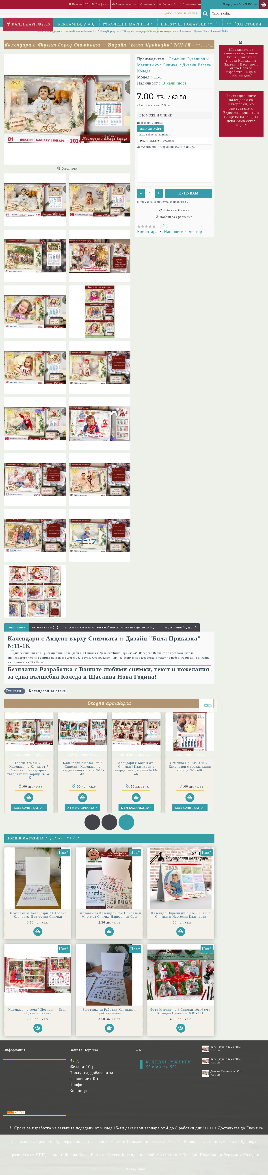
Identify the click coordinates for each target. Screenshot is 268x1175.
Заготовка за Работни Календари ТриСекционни (109, 1011)
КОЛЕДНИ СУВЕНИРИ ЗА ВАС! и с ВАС (168, 1064)
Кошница (78, 1090)
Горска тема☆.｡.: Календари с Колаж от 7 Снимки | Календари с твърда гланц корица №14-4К (82, 770)
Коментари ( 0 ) (45, 627)
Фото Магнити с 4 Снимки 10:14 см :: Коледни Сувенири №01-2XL (181, 1011)
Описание (16, 627)
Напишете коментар (183, 231)
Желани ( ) (81, 1067)
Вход (74, 1061)
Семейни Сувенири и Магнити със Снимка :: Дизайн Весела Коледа (174, 65)
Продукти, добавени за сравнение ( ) (91, 1076)
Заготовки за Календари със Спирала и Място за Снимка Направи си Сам (109, 915)
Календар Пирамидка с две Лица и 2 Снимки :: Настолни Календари (180, 915)
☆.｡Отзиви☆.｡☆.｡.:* (180, 627)
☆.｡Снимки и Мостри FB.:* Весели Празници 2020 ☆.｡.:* (111, 627)
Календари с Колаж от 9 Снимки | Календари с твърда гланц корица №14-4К (189, 768)
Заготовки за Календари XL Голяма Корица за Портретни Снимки (38, 915)
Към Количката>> (28, 755)
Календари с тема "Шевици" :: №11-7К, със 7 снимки (37, 1011)
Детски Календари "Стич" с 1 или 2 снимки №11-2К (226, 1071)
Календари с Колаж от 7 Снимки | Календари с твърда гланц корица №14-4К (136, 768)
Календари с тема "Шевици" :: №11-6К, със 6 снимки (226, 1046)
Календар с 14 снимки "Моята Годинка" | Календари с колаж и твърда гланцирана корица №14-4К (28, 770)
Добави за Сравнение (176, 217)
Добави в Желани (176, 210)
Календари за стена (47, 691)
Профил (76, 1084)
